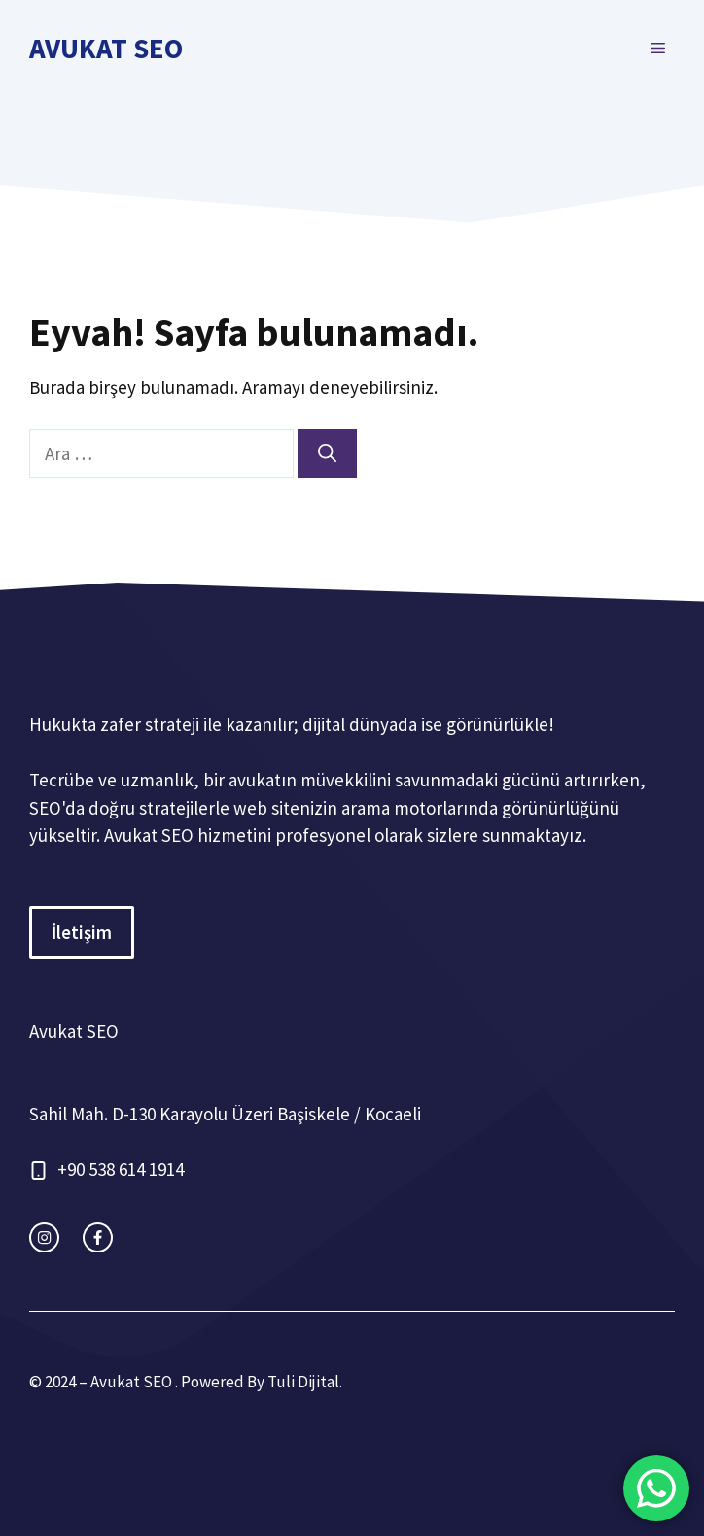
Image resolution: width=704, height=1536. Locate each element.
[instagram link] (44, 1237)
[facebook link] (98, 1237)
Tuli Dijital (303, 1381)
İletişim (82, 932)
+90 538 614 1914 (120, 1169)
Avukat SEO (106, 48)
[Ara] (327, 454)
